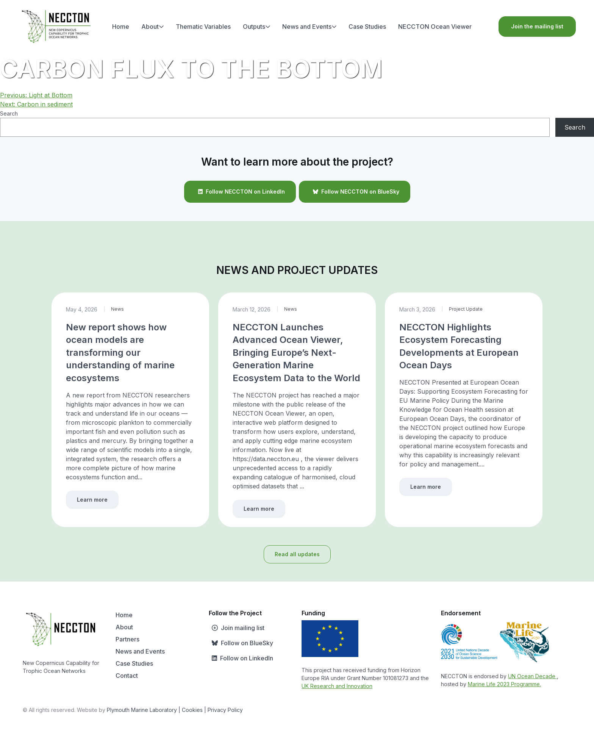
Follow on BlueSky (241, 643)
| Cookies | (192, 710)
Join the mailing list (537, 26)
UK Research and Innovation (337, 686)
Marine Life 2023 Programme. (504, 684)
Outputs (256, 26)
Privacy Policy (225, 710)
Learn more (92, 499)
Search (9, 113)
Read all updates (297, 554)
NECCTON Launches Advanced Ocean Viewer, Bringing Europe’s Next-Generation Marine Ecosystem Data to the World (296, 352)
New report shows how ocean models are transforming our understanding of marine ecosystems (120, 352)
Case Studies (367, 26)
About (152, 26)
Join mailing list (236, 628)
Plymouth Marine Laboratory (142, 710)
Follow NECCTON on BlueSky (354, 191)
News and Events (309, 26)
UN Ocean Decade (532, 676)
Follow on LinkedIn (241, 658)
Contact (127, 675)
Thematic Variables (203, 26)
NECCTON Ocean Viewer (435, 26)
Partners (127, 639)
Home (120, 26)
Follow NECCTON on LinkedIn (240, 191)
